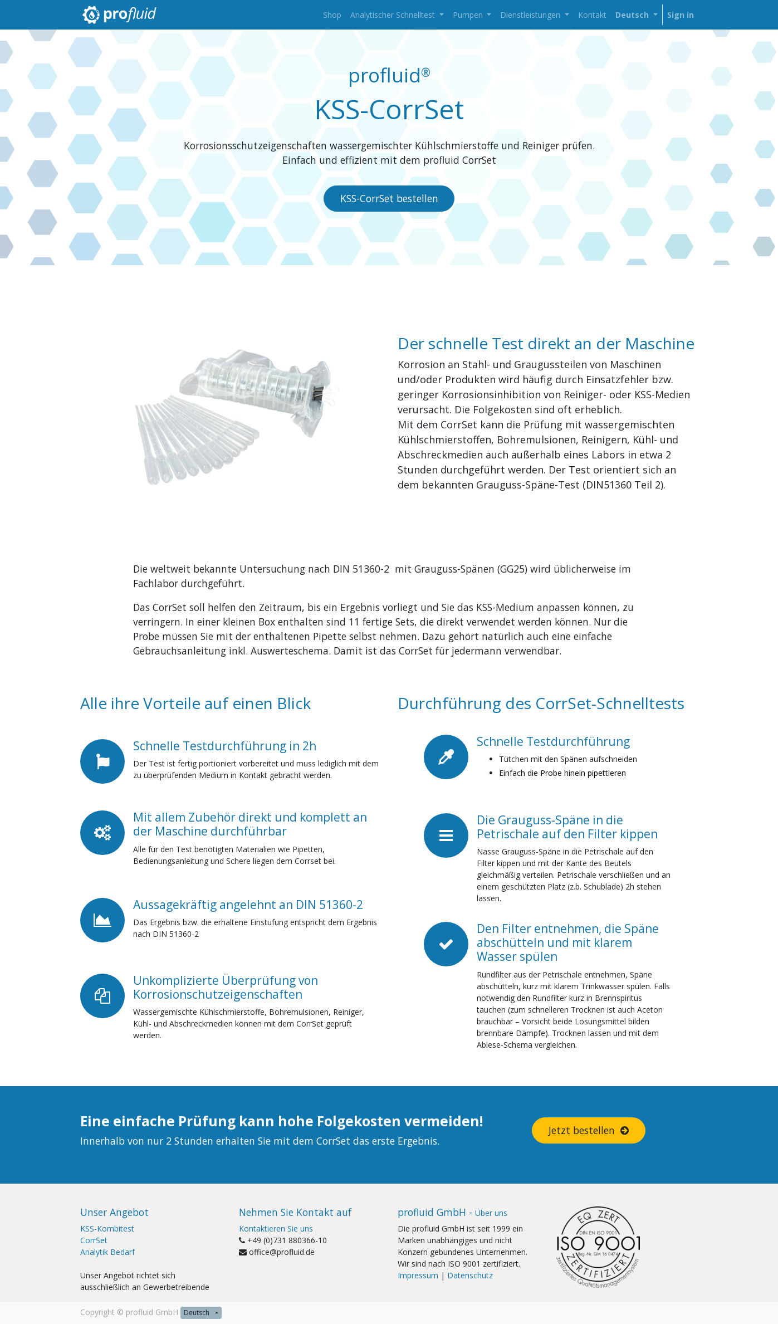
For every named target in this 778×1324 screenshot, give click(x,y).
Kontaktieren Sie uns (276, 1228)
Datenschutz (470, 1275)
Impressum (418, 1275)
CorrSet (93, 1240)
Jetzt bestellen (589, 1130)
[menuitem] (332, 14)
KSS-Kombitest (107, 1228)
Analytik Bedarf (107, 1252)
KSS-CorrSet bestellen (389, 198)
